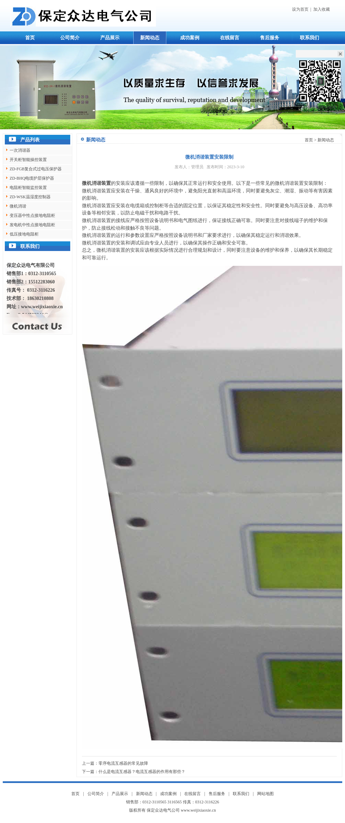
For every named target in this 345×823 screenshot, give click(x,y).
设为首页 (300, 9)
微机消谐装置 (96, 183)
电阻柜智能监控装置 (28, 187)
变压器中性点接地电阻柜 (32, 215)
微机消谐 (18, 206)
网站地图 (265, 793)
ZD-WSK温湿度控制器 (30, 196)
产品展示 (109, 37)
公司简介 (70, 37)
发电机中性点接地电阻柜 (32, 224)
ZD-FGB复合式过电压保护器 (36, 169)
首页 (30, 37)
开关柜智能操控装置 (28, 159)
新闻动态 (149, 37)
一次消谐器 (20, 150)
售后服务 (269, 37)
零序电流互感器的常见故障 (123, 763)
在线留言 (229, 37)
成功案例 (189, 37)
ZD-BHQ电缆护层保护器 (32, 178)
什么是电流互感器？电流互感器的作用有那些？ (141, 771)
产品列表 (30, 139)
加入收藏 (321, 9)
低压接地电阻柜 (24, 234)
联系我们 (309, 37)
